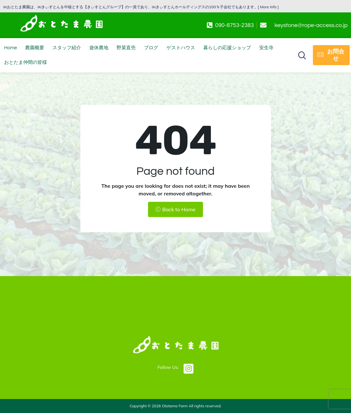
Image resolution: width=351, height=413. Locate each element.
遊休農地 (98, 47)
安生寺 (266, 47)
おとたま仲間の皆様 (25, 62)
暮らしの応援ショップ (227, 47)
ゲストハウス (180, 47)
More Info (268, 6)
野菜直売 (126, 47)
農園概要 (34, 47)
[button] (302, 54)
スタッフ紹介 (66, 47)
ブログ (151, 47)
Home (10, 47)
